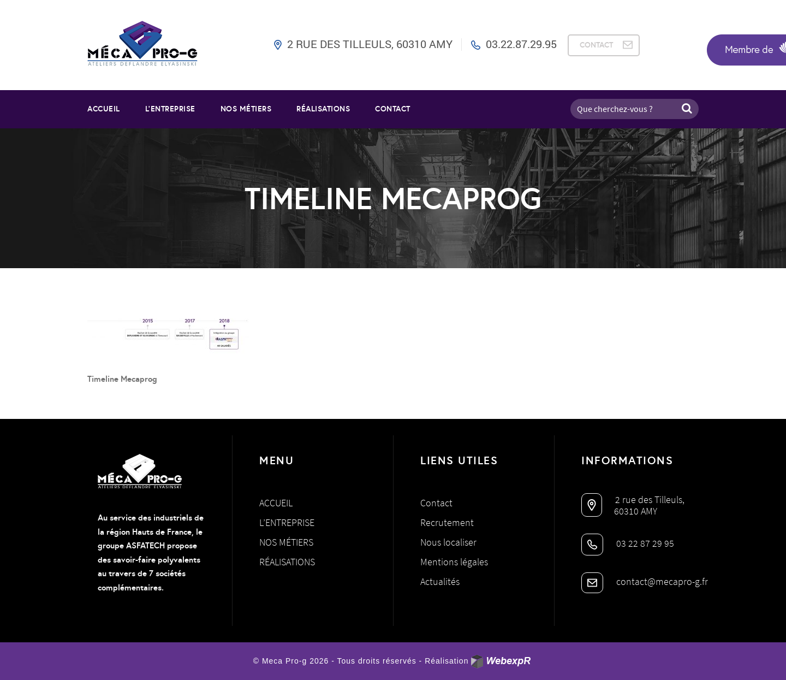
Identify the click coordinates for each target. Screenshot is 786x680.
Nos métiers (286, 542)
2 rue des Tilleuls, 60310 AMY (369, 44)
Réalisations (287, 561)
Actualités (440, 581)
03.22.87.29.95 (521, 44)
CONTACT (596, 45)
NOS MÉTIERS (246, 109)
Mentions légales (454, 561)
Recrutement (447, 522)
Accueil (103, 109)
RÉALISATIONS (323, 109)
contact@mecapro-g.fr (644, 581)
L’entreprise (170, 109)
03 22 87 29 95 (627, 543)
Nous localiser (448, 542)
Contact (392, 109)
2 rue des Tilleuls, (632, 499)
